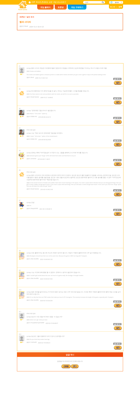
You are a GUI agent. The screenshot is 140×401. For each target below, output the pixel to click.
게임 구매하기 (77, 7)
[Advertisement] (70, 46)
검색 (102, 2)
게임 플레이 (45, 7)
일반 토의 (30, 17)
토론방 (61, 7)
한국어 (117, 2)
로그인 (112, 7)
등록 (120, 7)
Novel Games (23, 5)
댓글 (117, 83)
